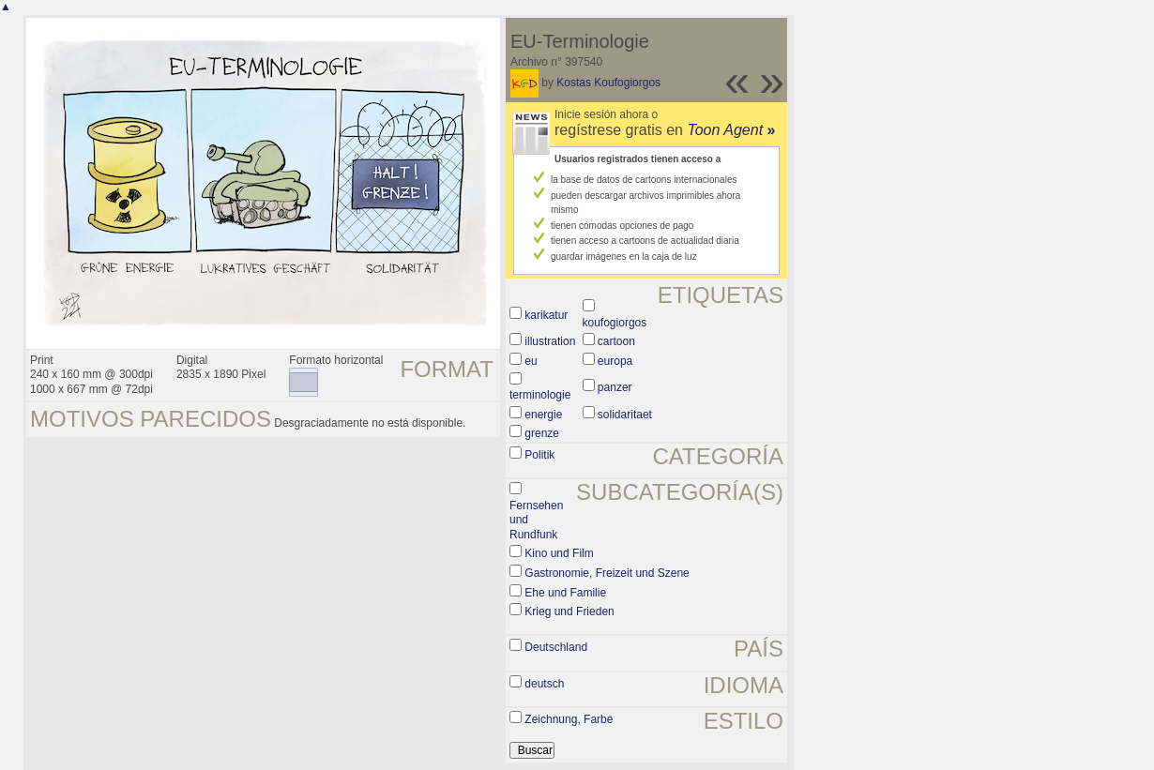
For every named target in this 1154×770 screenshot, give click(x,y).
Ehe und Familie (565, 592)
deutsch (544, 683)
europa (615, 361)
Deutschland (555, 647)
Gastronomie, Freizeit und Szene (606, 573)
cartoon (616, 341)
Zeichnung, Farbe (568, 719)
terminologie (539, 394)
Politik (539, 454)
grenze (541, 433)
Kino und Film (558, 553)
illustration (549, 341)
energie (543, 414)
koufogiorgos (615, 322)
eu (530, 361)
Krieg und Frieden (569, 611)
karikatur (546, 315)
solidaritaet (625, 414)
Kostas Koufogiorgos (608, 82)
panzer (615, 387)
